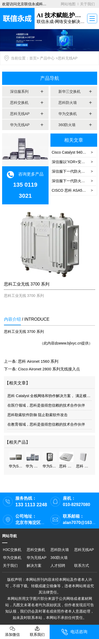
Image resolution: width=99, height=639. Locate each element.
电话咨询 (74, 632)
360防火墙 (67, 125)
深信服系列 (19, 91)
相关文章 (73, 140)
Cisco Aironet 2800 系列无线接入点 (49, 369)
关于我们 (87, 4)
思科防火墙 (67, 102)
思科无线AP (20, 114)
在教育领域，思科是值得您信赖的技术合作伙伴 (46, 424)
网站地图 (68, 4)
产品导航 (49, 78)
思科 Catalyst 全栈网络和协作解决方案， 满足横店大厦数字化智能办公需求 (49, 396)
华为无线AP (20, 125)
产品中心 (47, 58)
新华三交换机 (69, 91)
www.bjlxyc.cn (69, 343)
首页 (33, 58)
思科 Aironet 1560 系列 (38, 361)
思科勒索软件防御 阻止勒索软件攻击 (37, 415)
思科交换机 (19, 102)
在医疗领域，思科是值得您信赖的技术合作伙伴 (46, 405)
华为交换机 (67, 114)
